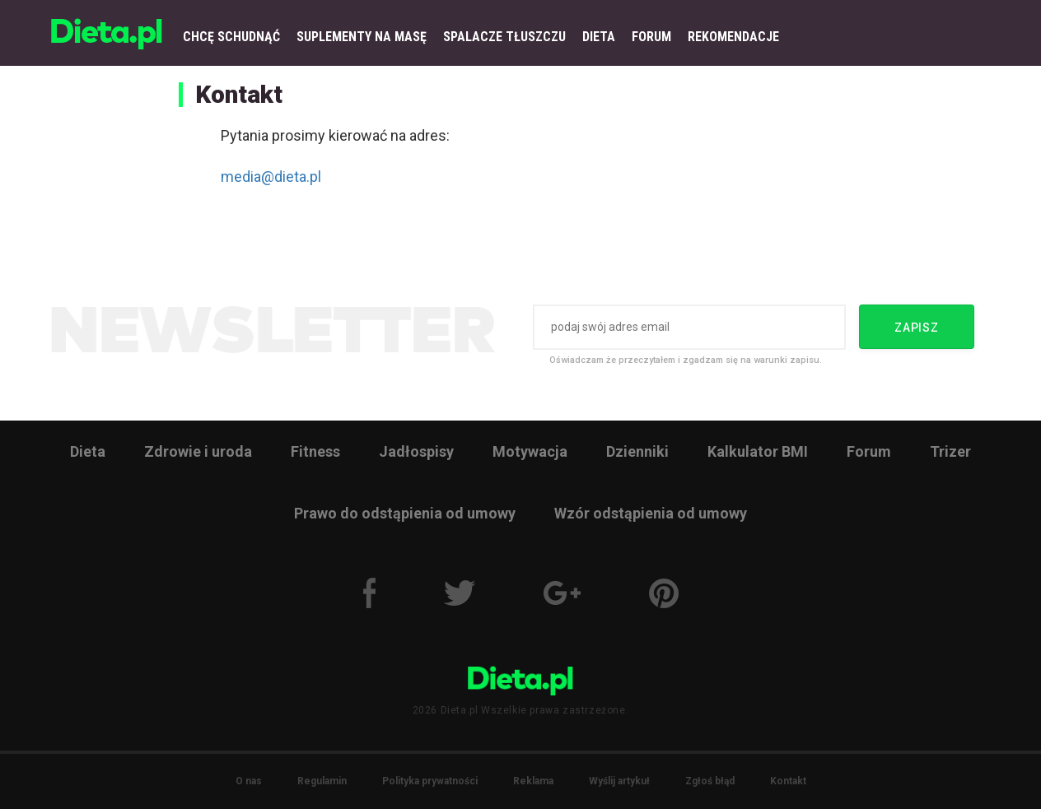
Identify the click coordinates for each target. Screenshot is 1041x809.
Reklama (533, 781)
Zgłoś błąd (710, 781)
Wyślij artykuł (619, 781)
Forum (869, 451)
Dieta (87, 451)
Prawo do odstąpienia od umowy (405, 513)
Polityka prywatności (430, 781)
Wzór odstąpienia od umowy (650, 513)
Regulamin (322, 781)
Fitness (315, 451)
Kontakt (788, 781)
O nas (249, 781)
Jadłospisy (416, 451)
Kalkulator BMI (757, 451)
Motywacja (529, 451)
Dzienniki (637, 451)
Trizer (950, 451)
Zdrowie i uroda (198, 451)
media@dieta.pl (271, 176)
